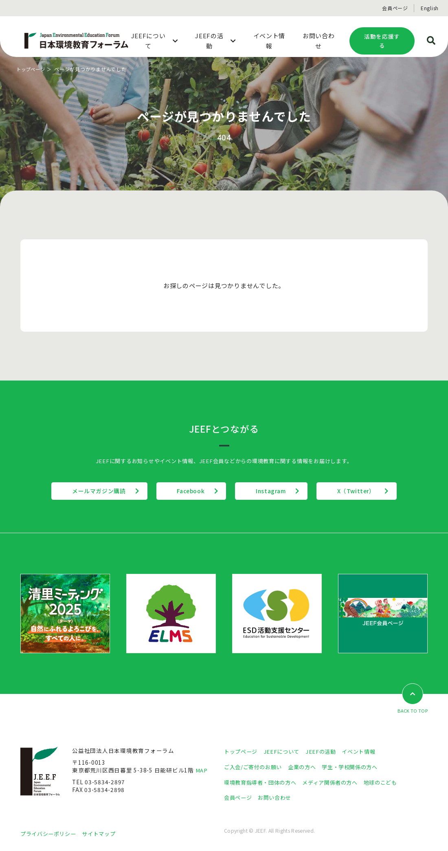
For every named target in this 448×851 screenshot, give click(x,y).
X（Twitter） (368, 491)
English (430, 7)
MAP (201, 770)
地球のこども (391, 782)
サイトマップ (104, 833)
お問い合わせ (278, 797)
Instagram (275, 491)
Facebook (186, 491)
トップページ (32, 69)
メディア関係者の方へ (337, 782)
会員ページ (395, 7)
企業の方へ (307, 767)
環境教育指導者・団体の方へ (262, 782)
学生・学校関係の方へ (357, 767)
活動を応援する (382, 41)
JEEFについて (284, 751)
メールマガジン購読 (87, 491)
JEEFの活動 (325, 751)
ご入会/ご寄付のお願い (255, 767)
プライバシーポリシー (50, 833)
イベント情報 (365, 751)
